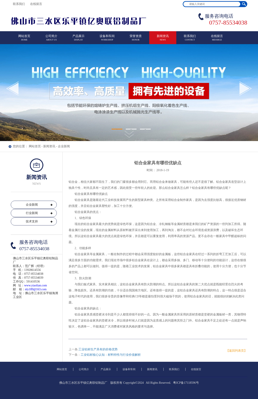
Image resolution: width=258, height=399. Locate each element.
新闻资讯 (163, 39)
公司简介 (51, 39)
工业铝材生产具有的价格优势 (98, 349)
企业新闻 (64, 146)
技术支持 (32, 221)
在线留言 (36, 4)
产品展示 (78, 39)
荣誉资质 (136, 39)
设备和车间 (107, 39)
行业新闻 (32, 213)
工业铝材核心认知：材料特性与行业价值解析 (111, 354)
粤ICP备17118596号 (186, 382)
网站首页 (24, 39)
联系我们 (19, 4)
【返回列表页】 (236, 350)
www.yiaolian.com (35, 285)
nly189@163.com (35, 289)
